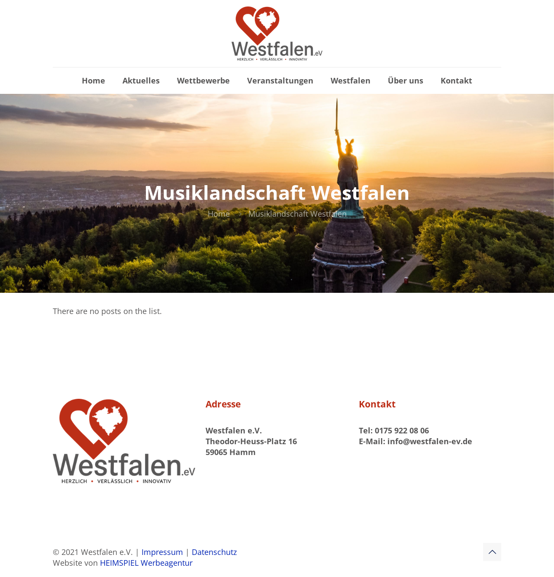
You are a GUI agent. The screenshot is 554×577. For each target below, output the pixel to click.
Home (219, 213)
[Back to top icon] (492, 552)
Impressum (163, 552)
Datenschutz (214, 552)
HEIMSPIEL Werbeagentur (146, 563)
